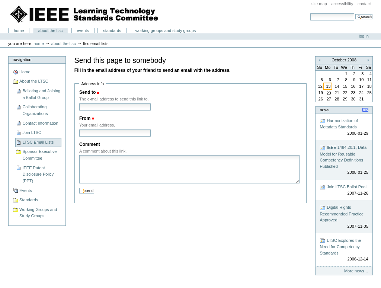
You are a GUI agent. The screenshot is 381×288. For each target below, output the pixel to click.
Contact (364, 3)
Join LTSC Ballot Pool (344, 190)
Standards (112, 30)
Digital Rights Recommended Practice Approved (344, 217)
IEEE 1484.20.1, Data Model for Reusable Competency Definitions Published (344, 160)
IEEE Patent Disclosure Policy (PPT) (38, 174)
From (84, 118)
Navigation (22, 59)
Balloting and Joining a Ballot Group (41, 94)
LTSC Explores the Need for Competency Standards (344, 250)
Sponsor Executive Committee (39, 154)
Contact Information (40, 123)
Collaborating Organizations (35, 110)
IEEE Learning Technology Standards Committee (84, 14)
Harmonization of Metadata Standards (344, 127)
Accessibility (342, 3)
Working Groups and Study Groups (165, 30)
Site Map (319, 3)
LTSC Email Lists (38, 142)
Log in (364, 36)
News (324, 110)
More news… (356, 271)
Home (19, 30)
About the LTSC (50, 30)
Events (83, 30)
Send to (87, 92)
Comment (89, 144)
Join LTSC (31, 132)
